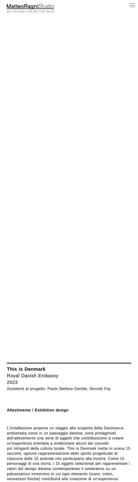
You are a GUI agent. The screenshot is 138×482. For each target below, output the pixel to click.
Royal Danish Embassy (32, 375)
